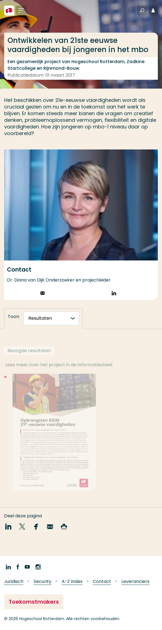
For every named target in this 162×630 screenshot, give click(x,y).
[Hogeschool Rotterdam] (9, 11)
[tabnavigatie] (51, 318)
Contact (102, 581)
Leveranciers (135, 581)
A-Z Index (72, 581)
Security (42, 581)
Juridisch (13, 581)
